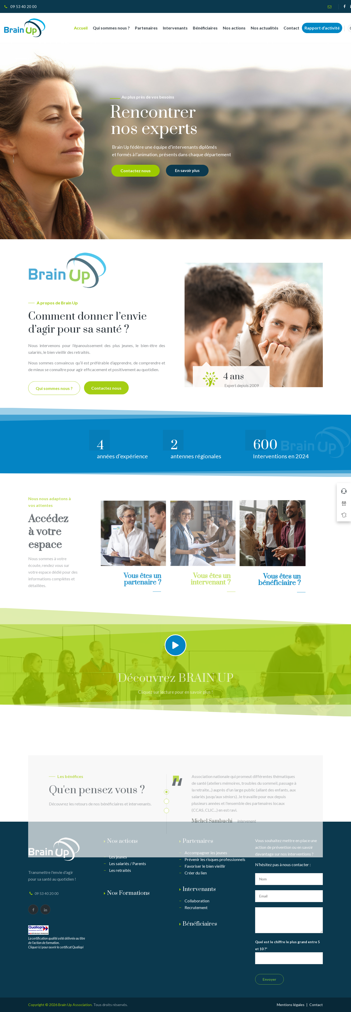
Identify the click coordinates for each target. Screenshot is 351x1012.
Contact (287, 27)
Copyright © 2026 (43, 1004)
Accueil (76, 27)
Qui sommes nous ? (107, 27)
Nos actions (230, 27)
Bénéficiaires (201, 27)
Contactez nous (135, 170)
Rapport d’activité (317, 27)
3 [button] (166, 870)
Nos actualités (260, 27)
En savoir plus (187, 170)
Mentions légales (290, 1004)
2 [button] (166, 861)
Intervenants (171, 27)
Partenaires (142, 27)
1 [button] (166, 852)
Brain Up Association (75, 1004)
